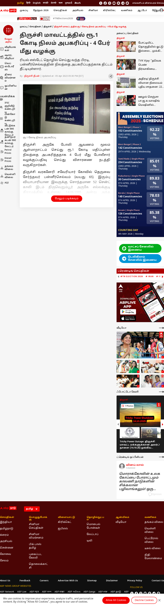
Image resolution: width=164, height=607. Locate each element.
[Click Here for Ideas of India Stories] (45, 19)
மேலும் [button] (158, 10)
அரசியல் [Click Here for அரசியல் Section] (6, 541)
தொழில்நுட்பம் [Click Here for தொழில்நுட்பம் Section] (95, 518)
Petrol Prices (5, 152)
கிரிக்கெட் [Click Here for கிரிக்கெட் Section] (64, 522)
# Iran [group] (149, 276)
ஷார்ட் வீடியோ (7, 57)
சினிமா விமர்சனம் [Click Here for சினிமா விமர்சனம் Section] (36, 536)
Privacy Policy (134, 581)
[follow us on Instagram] (118, 3)
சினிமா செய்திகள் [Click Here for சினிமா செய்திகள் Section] (36, 526)
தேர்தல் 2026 (40, 10)
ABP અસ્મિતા (74, 592)
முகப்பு (24, 10)
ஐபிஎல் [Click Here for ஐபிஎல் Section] (63, 528)
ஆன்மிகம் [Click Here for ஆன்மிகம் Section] (122, 517)
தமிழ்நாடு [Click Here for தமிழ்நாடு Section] (6, 528)
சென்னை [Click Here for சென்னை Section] (6, 547)
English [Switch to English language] (37, 3)
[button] (8, 34)
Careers (44, 581)
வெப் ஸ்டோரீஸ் (7, 66)
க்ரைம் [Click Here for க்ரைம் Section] (4, 535)
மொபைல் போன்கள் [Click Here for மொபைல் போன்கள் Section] (93, 526)
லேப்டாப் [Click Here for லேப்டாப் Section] (93, 534)
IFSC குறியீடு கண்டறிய (7, 107)
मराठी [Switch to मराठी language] (45, 3)
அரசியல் (77, 10)
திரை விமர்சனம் (8, 77)
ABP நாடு (116, 592)
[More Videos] (161, 328)
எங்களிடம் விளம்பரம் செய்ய (148, 3)
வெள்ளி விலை (7, 176)
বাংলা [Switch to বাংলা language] (60, 3)
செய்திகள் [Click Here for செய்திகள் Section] (7, 517)
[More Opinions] (161, 457)
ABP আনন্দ (46, 592)
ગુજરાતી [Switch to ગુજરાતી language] (68, 3)
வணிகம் (126, 10)
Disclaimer (112, 581)
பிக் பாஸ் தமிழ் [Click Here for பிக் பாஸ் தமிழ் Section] (35, 546)
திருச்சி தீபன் (32, 76)
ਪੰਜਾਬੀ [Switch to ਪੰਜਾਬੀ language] (53, 3)
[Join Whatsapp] (127, 3)
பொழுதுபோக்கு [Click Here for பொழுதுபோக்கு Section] (38, 518)
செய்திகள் (60, 10)
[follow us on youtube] (114, 3)
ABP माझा (60, 592)
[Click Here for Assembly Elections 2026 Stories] (27, 18)
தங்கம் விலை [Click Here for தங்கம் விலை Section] (154, 522)
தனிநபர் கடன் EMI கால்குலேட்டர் (8, 142)
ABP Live (21, 592)
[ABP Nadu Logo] (8, 11)
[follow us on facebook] (105, 3)
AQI (4, 183)
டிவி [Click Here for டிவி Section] (89, 540)
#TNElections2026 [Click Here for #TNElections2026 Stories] (63, 19)
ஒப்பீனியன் (8, 88)
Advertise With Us (68, 581)
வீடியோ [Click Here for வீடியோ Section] (121, 522)
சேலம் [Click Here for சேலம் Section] (4, 560)
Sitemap (92, 581)
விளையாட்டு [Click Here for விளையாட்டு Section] (66, 517)
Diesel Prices (5, 160)
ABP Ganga (89, 592)
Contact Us (158, 581)
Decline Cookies (144, 600)
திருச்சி (47, 27)
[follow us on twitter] (101, 3)
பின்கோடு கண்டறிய (7, 119)
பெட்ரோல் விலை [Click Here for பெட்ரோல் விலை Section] (151, 540)
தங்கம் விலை (6, 168)
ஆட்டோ (142, 10)
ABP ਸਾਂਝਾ (102, 592)
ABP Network (7, 592)
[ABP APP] (128, 311)
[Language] (32, 509)
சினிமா (93, 10)
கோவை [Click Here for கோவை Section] (5, 554)
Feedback (25, 581)
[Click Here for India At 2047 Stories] (81, 19)
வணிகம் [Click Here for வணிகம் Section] (150, 517)
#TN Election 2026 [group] (131, 276)
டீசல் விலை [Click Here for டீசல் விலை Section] (153, 548)
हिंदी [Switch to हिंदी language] (28, 3)
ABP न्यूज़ (34, 592)
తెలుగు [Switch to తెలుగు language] (77, 3)
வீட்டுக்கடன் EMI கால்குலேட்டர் (7, 130)
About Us (5, 581)
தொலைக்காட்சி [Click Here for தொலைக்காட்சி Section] (38, 566)
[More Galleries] (161, 392)
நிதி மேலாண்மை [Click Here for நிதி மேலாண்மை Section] (153, 556)
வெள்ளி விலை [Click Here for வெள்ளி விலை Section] (150, 530)
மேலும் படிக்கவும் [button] (66, 198)
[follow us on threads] (109, 3)
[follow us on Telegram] (123, 3)
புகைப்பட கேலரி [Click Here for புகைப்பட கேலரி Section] (35, 556)
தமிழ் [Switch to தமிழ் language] (20, 3)
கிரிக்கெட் (109, 10)
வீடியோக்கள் (8, 49)
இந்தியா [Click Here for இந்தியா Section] (6, 522)
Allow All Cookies (116, 600)
